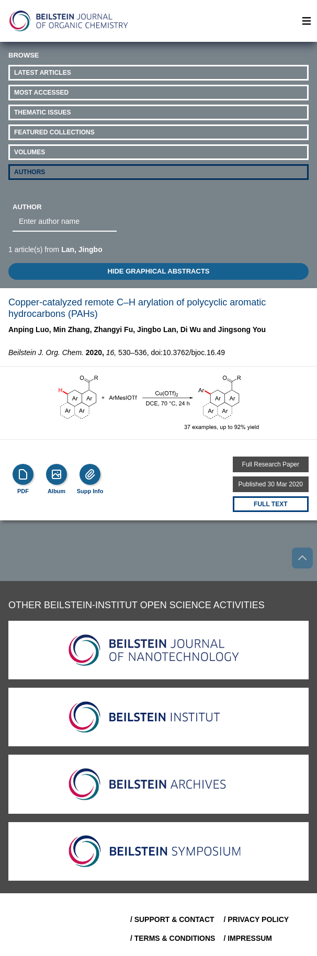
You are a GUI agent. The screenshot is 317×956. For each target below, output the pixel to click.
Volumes (29, 152)
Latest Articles (42, 72)
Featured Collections (54, 132)
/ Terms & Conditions (173, 938)
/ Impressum (247, 938)
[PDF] (23, 474)
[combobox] (65, 222)
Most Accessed (41, 92)
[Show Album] (56, 474)
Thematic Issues (42, 112)
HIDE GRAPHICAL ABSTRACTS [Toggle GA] (158, 271)
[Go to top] (302, 558)
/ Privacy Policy (256, 919)
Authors (29, 172)
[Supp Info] (90, 474)
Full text (270, 504)
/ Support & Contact (172, 919)
